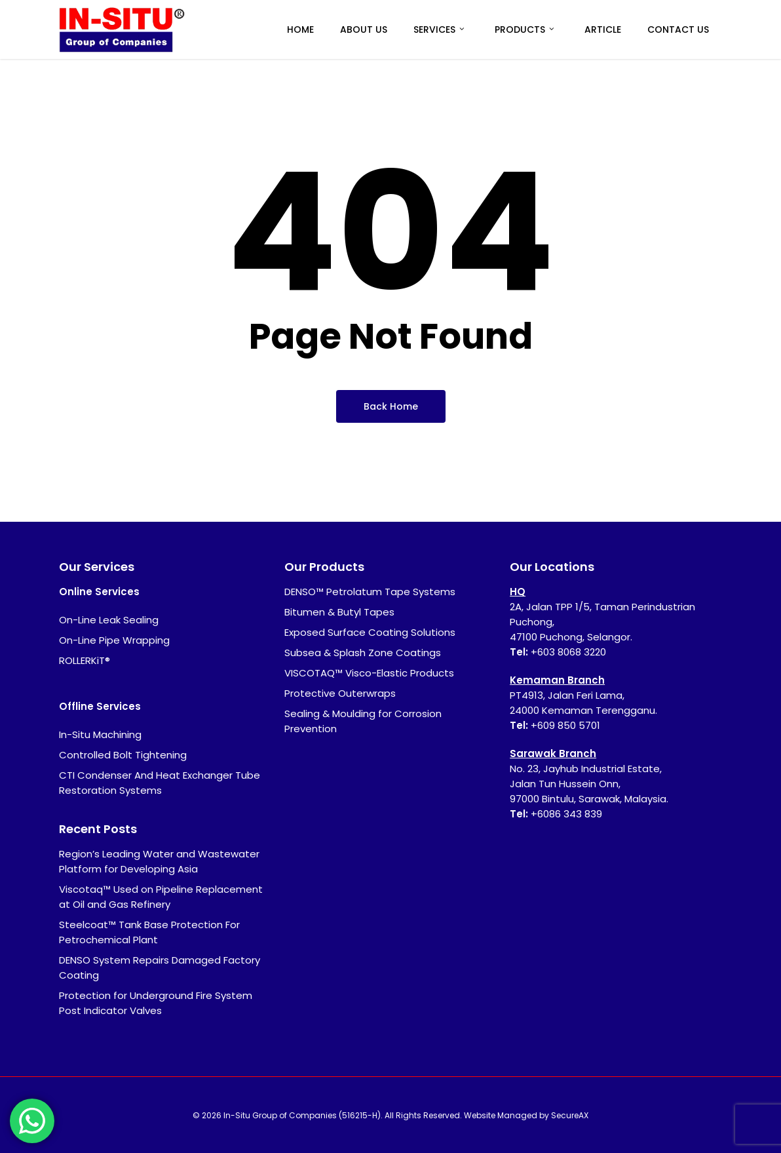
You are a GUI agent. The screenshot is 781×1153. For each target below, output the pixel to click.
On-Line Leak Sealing (109, 620)
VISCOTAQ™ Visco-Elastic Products (369, 673)
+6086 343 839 (566, 814)
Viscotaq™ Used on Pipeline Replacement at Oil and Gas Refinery (161, 896)
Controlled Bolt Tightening (123, 755)
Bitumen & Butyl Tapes (339, 612)
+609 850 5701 (565, 725)
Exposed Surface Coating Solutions (369, 632)
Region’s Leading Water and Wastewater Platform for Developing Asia (159, 861)
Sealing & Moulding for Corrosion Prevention (363, 721)
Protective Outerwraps (340, 693)
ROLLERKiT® (84, 660)
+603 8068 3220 (568, 652)
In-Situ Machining (100, 734)
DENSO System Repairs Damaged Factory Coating (159, 967)
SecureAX (569, 1115)
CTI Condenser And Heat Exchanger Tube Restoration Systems (159, 782)
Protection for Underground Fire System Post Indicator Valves (155, 1002)
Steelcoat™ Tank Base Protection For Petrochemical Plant (149, 932)
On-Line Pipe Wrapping (114, 640)
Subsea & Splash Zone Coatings (362, 652)
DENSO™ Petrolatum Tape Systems (369, 591)
